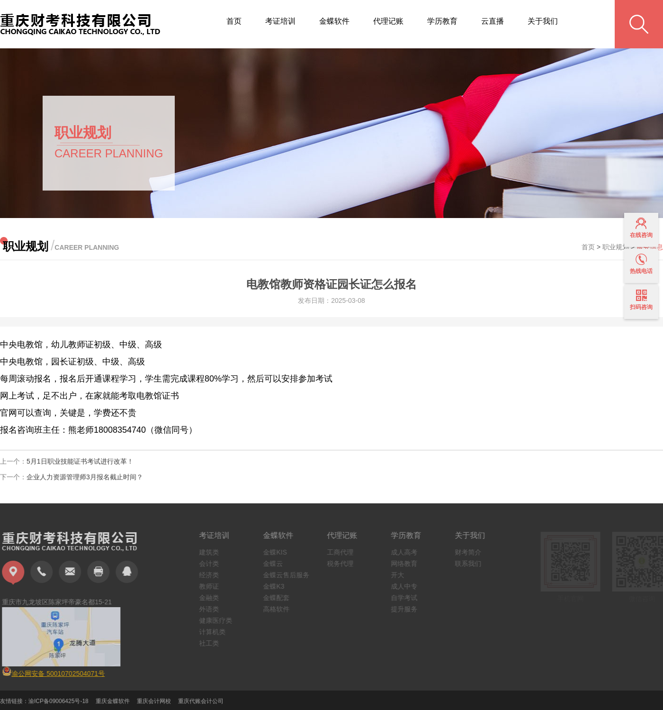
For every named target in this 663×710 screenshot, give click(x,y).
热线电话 (641, 264)
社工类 (213, 643)
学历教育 (442, 21)
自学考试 (408, 597)
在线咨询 (641, 228)
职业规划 (615, 247)
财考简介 (472, 552)
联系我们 (472, 563)
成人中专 (408, 586)
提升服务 (408, 609)
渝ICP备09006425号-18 (58, 704)
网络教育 (408, 563)
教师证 (213, 586)
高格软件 (280, 609)
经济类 (213, 575)
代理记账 (388, 21)
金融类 (213, 597)
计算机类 (216, 632)
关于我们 (543, 21)
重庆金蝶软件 (113, 704)
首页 (234, 21)
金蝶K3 (277, 586)
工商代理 (344, 552)
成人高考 (408, 552)
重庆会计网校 (154, 704)
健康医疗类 (219, 620)
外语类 (213, 609)
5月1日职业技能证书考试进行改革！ (80, 465)
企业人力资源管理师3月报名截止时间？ (85, 480)
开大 (401, 575)
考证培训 (280, 21)
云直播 (492, 21)
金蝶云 (277, 563)
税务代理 (344, 563)
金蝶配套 (280, 597)
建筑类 (213, 552)
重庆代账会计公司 (201, 704)
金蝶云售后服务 (290, 575)
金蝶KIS (279, 552)
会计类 (213, 563)
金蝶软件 (334, 21)
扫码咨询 (641, 300)
